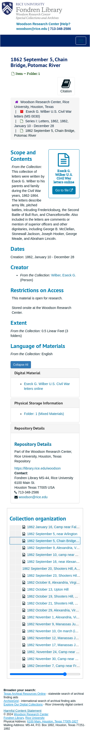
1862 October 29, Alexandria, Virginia (55, 610)
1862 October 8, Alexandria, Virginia (54, 582)
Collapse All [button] (20, 364)
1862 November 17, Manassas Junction (56, 645)
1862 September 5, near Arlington (52, 534)
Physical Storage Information (38, 403)
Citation (66, 86)
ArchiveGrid (11, 701)
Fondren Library (14, 718)
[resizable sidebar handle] (45, 674)
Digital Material (27, 372)
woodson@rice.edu (33, 497)
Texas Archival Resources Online (25, 693)
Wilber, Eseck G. (63, 275)
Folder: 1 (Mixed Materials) (44, 414)
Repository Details (29, 428)
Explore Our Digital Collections (23, 704)
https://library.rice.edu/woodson (37, 468)
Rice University (35, 718)
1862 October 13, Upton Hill (48, 589)
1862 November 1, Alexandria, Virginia (55, 617)
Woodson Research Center (37, 24)
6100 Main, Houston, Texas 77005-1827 (52, 721)
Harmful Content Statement (23, 710)
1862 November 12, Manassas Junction (56, 638)
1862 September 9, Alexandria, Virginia (56, 548)
